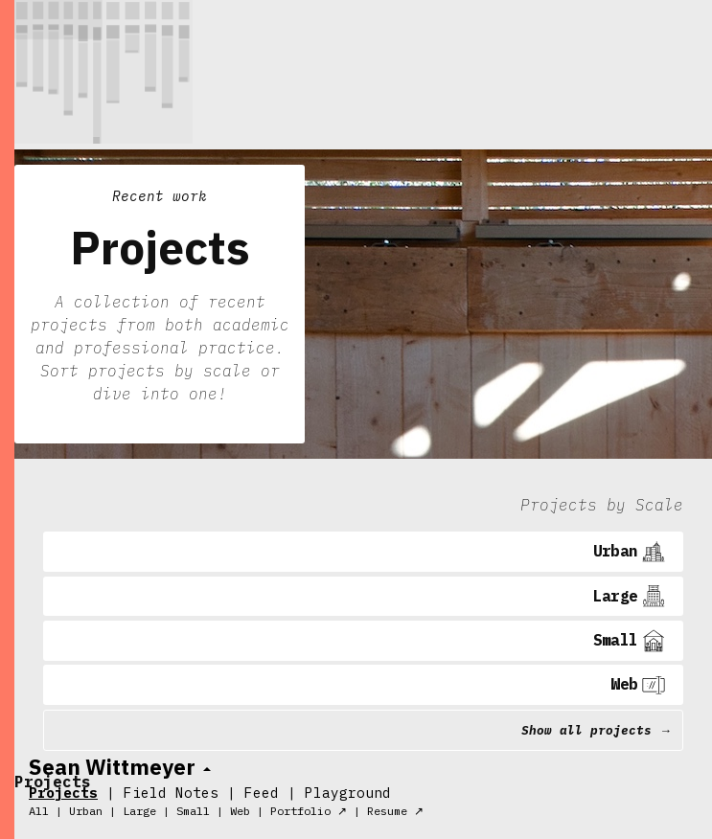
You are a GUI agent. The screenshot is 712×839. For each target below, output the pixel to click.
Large (139, 811)
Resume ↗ (395, 811)
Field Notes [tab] (171, 792)
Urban (86, 811)
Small (193, 811)
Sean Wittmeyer (112, 767)
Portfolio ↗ (308, 811)
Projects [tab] (63, 792)
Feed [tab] (261, 792)
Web (240, 811)
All (39, 811)
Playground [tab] (348, 792)
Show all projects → (596, 730)
